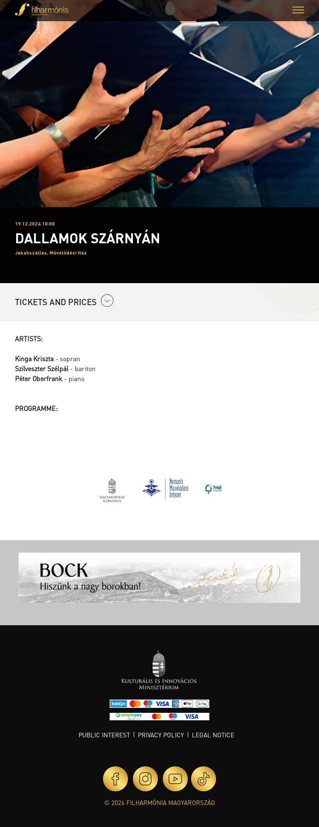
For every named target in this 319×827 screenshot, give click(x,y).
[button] (298, 11)
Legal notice (213, 735)
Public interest (104, 735)
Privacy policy (161, 735)
